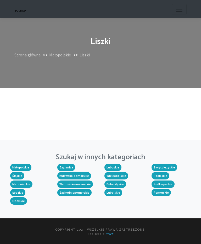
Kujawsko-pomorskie (74, 176)
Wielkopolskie (116, 176)
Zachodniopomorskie (74, 192)
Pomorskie (161, 192)
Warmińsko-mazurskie (75, 184)
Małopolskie (60, 54)
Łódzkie (17, 192)
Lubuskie (113, 167)
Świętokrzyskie (164, 167)
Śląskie (17, 176)
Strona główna (27, 54)
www (110, 234)
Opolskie (18, 201)
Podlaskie (160, 176)
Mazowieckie (21, 184)
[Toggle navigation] (179, 9)
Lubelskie (113, 192)
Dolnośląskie (115, 184)
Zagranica (66, 167)
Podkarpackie (163, 184)
